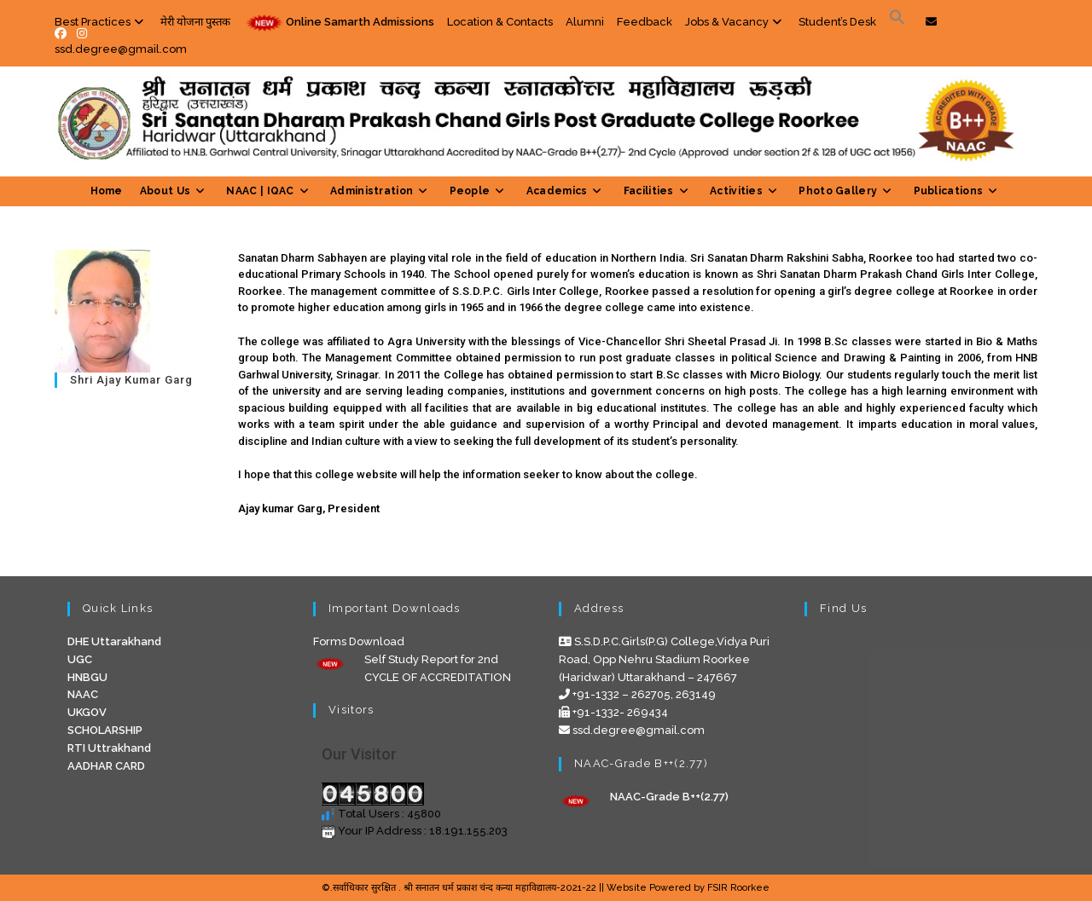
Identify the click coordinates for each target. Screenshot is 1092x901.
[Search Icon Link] (897, 21)
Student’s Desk (837, 21)
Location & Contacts (500, 21)
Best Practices (101, 21)
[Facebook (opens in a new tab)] (63, 33)
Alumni (585, 21)
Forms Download (358, 641)
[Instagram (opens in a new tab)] (82, 33)
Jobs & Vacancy (735, 21)
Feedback (644, 21)
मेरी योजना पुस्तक (195, 21)
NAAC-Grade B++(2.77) (669, 796)
